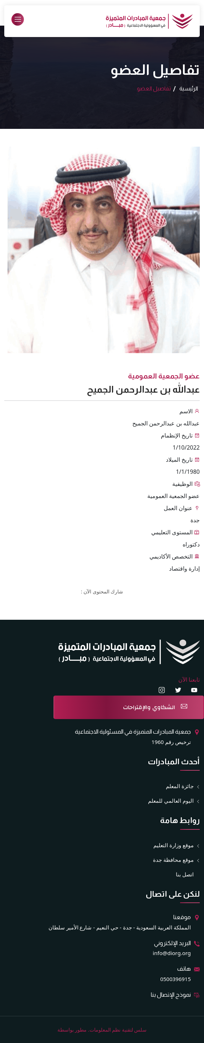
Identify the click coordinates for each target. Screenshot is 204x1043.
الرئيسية (188, 88)
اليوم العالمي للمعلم (171, 800)
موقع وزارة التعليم (173, 845)
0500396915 (175, 978)
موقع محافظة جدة (173, 859)
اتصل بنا (185, 874)
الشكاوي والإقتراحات (149, 707)
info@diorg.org (172, 952)
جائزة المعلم (180, 786)
